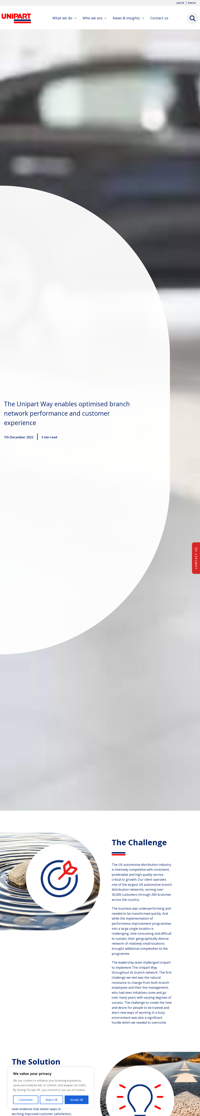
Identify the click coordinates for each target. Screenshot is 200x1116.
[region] (51, 1087)
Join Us (180, 3)
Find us (192, 3)
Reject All (51, 1100)
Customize (26, 1100)
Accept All (76, 1100)
